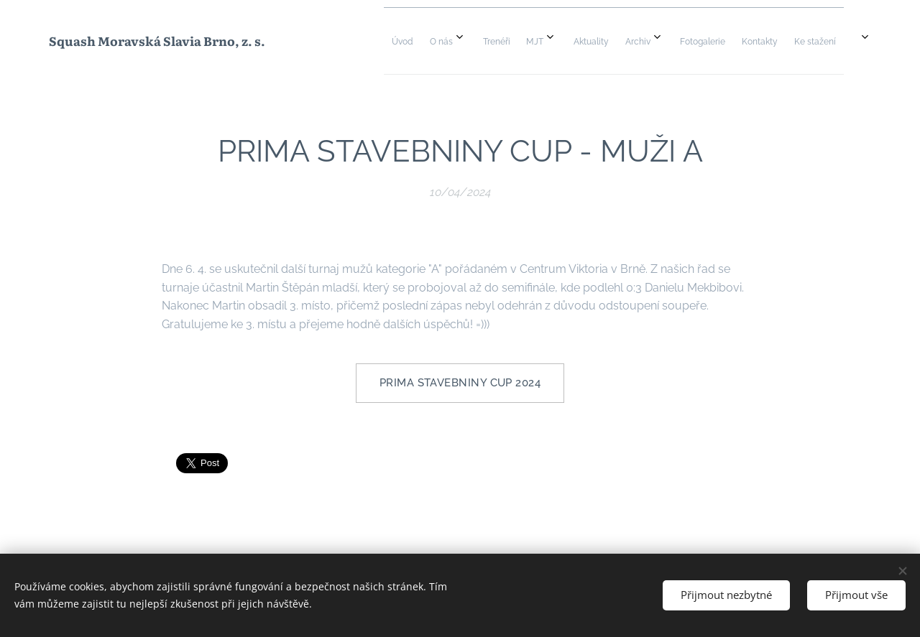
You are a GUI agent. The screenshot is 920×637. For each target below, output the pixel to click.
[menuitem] (604, 40)
